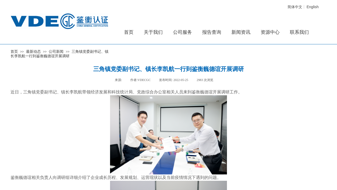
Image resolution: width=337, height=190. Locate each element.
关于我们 (153, 32)
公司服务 (182, 32)
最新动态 (33, 51)
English (312, 7)
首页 (14, 51)
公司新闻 (56, 51)
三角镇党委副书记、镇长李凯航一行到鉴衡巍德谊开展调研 (59, 53)
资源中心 (270, 32)
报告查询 (211, 32)
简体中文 (295, 7)
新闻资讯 (240, 32)
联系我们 (299, 32)
